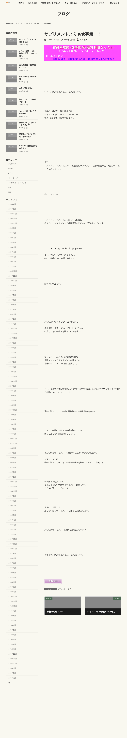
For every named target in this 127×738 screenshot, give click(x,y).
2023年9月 (12, 343)
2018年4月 (12, 577)
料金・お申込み (56, 694)
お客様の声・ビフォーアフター (76, 694)
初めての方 (21, 694)
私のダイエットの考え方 (38, 694)
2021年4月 (12, 419)
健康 (9, 187)
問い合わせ (95, 694)
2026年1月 (12, 209)
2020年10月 (12, 443)
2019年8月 (12, 501)
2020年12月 (12, 439)
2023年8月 (12, 348)
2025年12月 (12, 214)
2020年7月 (12, 453)
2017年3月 (12, 639)
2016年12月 (12, 654)
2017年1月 (12, 649)
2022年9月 (12, 386)
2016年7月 (12, 678)
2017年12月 (12, 596)
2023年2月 (12, 367)
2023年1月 (12, 372)
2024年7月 (12, 295)
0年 (9, 683)
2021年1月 (12, 434)
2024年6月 (12, 300)
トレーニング (13, 178)
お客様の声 (12, 164)
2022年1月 (12, 405)
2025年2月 (12, 262)
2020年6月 (12, 458)
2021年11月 (12, 410)
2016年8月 (12, 673)
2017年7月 (12, 620)
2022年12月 (12, 376)
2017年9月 (12, 611)
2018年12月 (12, 539)
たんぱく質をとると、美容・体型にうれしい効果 (27, 53)
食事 (69, 589)
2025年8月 (12, 233)
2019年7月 (12, 506)
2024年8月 (12, 290)
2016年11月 (12, 659)
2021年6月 (12, 415)
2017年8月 (12, 616)
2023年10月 (12, 338)
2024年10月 (12, 281)
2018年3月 (12, 582)
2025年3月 (12, 257)
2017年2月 (12, 644)
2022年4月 (12, 400)
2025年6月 (12, 242)
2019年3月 (12, 525)
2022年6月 (12, 395)
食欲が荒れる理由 (26, 88)
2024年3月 (12, 314)
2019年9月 (12, 496)
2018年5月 (12, 572)
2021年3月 (12, 424)
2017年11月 (12, 601)
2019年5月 (12, 515)
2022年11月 (12, 381)
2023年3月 (12, 362)
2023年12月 (12, 329)
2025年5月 (12, 247)
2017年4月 (12, 635)
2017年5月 (12, 630)
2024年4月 (12, 309)
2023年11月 (12, 333)
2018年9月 (12, 553)
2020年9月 (12, 448)
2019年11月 (12, 486)
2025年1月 (12, 266)
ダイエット (61, 589)
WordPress (49, 710)
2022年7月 (12, 391)
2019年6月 (12, 510)
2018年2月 (12, 587)
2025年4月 (12, 252)
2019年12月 (12, 482)
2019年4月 (12, 520)
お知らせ (11, 168)
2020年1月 (12, 477)
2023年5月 (12, 352)
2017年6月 (12, 625)
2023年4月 (12, 357)
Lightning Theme (62, 710)
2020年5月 (12, 463)
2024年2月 (12, 319)
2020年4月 (12, 467)
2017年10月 (12, 606)
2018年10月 (12, 549)
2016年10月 (12, 663)
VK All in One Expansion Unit (79, 710)
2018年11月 (12, 544)
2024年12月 (12, 271)
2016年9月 (12, 668)
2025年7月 (12, 238)
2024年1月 (12, 324)
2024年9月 (12, 285)
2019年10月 (12, 491)
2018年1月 (12, 592)
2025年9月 (12, 228)
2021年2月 (12, 429)
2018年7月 (12, 563)
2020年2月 (12, 472)
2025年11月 (12, 218)
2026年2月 (12, 204)
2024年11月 (12, 276)
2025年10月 (12, 223)
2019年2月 (12, 529)
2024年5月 (12, 305)
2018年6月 (12, 568)
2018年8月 (12, 558)
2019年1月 (12, 534)
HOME (10, 694)
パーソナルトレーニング (17, 183)
